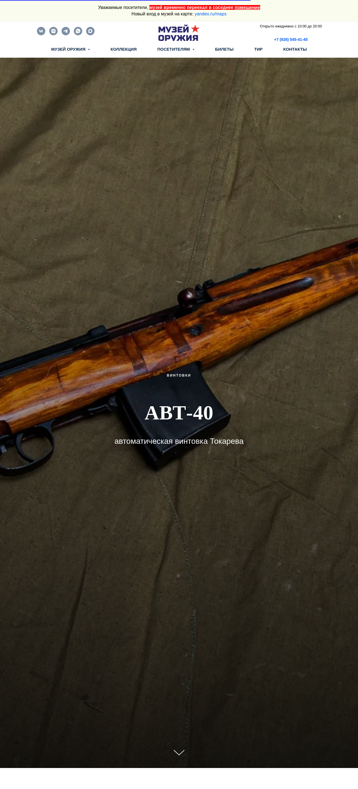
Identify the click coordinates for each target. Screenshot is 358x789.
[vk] (41, 33)
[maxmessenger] (90, 33)
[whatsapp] (78, 33)
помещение (247, 7)
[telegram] (66, 33)
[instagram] (53, 33)
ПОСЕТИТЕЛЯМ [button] (174, 49)
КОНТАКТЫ (295, 49)
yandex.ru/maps (211, 13)
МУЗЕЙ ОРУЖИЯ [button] (68, 49)
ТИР (258, 49)
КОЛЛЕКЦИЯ (123, 49)
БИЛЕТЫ (224, 49)
